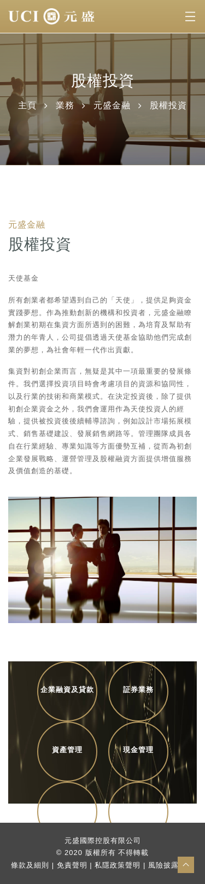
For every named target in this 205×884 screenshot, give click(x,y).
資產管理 (67, 750)
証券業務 (138, 689)
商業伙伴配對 (138, 810)
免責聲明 (72, 865)
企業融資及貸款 (67, 689)
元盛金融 (112, 105)
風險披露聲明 (171, 865)
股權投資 (67, 810)
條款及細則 (30, 865)
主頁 (27, 105)
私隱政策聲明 (117, 865)
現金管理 (138, 750)
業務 (65, 105)
